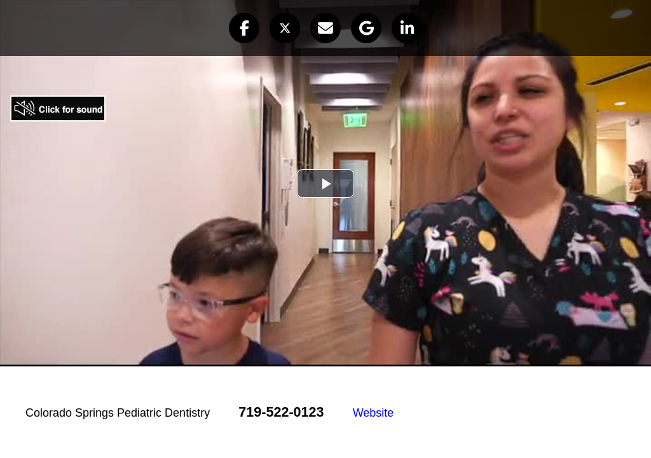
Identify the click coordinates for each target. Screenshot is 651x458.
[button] (244, 28)
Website (373, 412)
